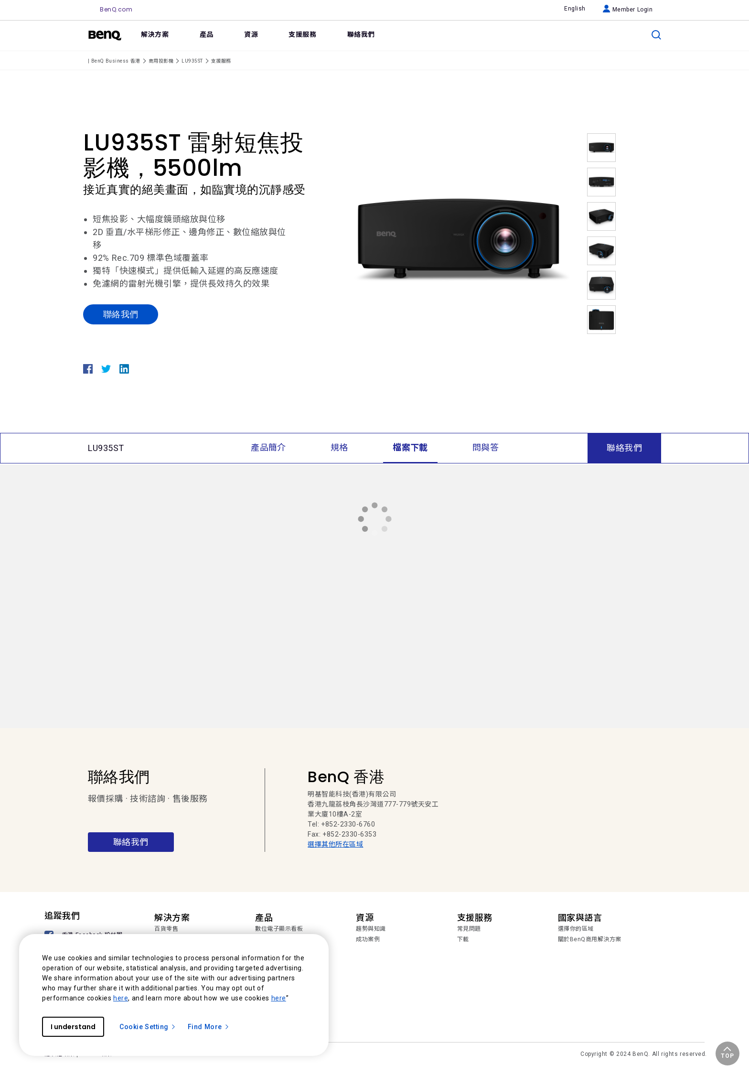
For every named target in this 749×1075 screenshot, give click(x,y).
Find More (209, 1027)
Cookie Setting (147, 1027)
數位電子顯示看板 (279, 928)
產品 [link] (207, 34)
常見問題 (469, 928)
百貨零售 (166, 928)
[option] (458, 240)
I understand (73, 1027)
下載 (463, 939)
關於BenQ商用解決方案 (589, 939)
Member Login (628, 9)
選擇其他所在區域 (335, 844)
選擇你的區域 (576, 928)
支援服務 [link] (302, 34)
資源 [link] (251, 34)
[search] (656, 35)
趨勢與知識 (371, 928)
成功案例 (368, 939)
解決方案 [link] (155, 34)
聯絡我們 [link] (361, 34)
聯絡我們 (120, 314)
